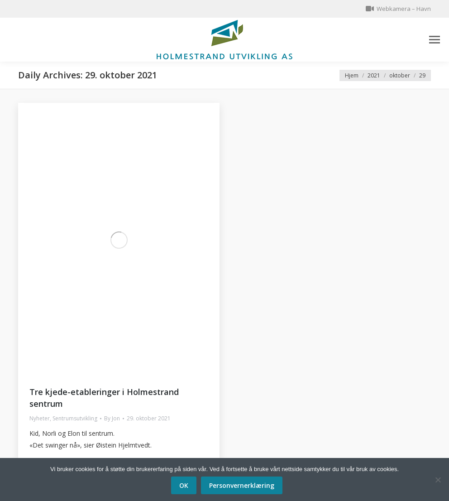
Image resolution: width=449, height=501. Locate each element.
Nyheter (39, 418)
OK (183, 485)
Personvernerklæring (241, 485)
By (112, 418)
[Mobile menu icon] (434, 39)
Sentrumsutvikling (75, 418)
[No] (437, 479)
